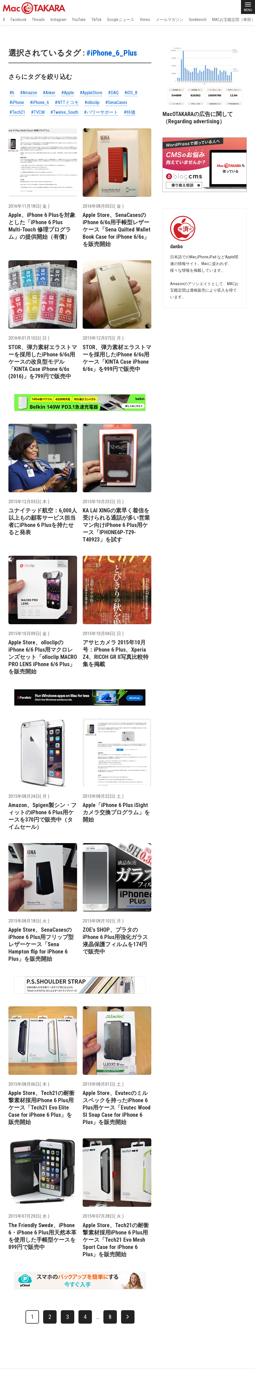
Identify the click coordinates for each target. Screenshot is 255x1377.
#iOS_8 (130, 92)
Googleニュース (120, 19)
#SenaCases (116, 102)
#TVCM (38, 112)
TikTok (96, 19)
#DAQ (113, 92)
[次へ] (128, 1317)
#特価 (129, 112)
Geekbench (198, 19)
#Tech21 (17, 112)
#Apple (67, 92)
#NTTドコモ (67, 102)
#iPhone (17, 102)
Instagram (58, 19)
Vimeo (145, 19)
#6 (12, 92)
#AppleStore (91, 92)
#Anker (49, 92)
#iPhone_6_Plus (111, 53)
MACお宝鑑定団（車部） (233, 19)
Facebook (18, 19)
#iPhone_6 (39, 102)
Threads (38, 19)
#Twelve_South (64, 112)
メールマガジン (169, 19)
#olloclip (92, 102)
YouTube (79, 19)
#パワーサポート (101, 112)
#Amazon (28, 92)
